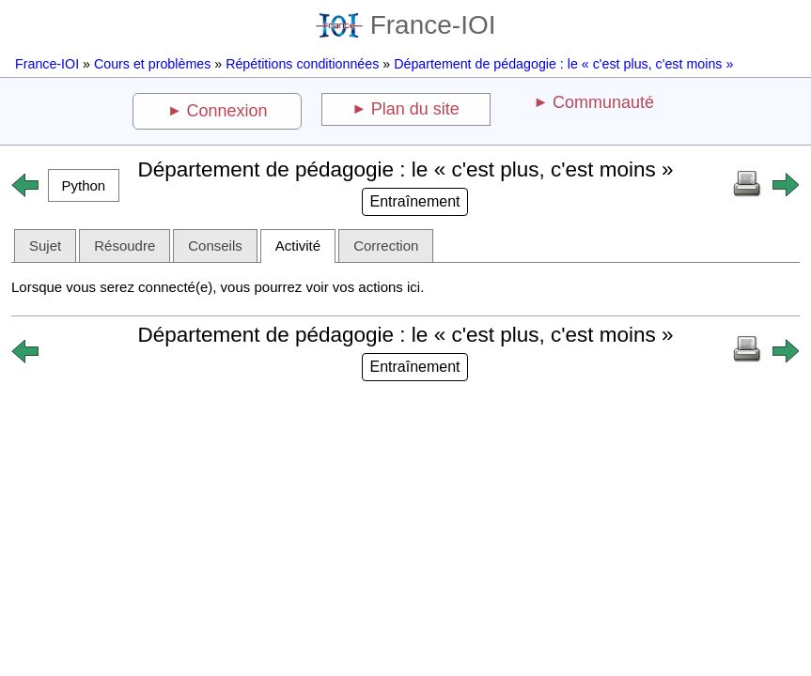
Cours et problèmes (152, 63)
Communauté (603, 102)
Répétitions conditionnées (302, 63)
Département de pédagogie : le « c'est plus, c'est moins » (563, 63)
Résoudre (124, 246)
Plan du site (415, 109)
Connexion (227, 110)
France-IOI (406, 24)
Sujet (45, 246)
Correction (385, 246)
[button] (83, 185)
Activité (297, 246)
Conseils (215, 246)
